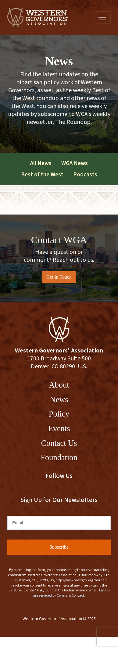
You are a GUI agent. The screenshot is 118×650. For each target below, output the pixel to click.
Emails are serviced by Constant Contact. (71, 593)
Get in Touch (59, 277)
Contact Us (59, 443)
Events (59, 428)
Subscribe (59, 547)
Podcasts (85, 174)
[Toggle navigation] (102, 17)
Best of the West (42, 174)
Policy (59, 413)
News (59, 399)
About (59, 384)
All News (41, 163)
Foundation (59, 457)
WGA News (74, 163)
